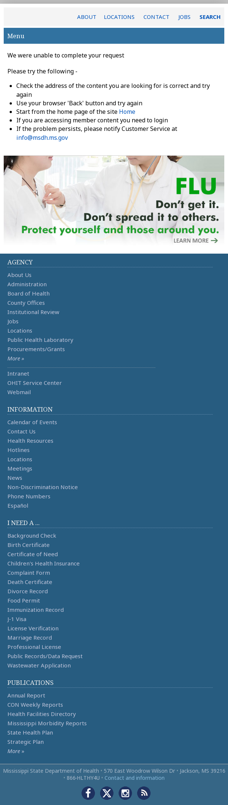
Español (17, 505)
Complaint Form (28, 572)
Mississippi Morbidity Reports (47, 723)
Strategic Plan (25, 741)
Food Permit (23, 600)
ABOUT (86, 16)
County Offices (26, 302)
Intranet (18, 373)
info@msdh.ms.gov (42, 137)
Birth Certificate (28, 544)
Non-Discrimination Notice (42, 487)
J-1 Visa (16, 619)
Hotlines (18, 449)
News (14, 477)
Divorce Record (27, 591)
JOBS (184, 16)
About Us (19, 274)
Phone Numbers (28, 496)
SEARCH (210, 16)
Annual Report (26, 695)
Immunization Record (35, 609)
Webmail (19, 392)
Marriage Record (29, 637)
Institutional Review (33, 312)
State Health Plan (30, 732)
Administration (27, 284)
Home (127, 112)
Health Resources (30, 440)
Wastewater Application (39, 665)
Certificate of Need (32, 554)
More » (15, 358)
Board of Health (28, 293)
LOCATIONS (119, 16)
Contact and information (135, 777)
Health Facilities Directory (41, 713)
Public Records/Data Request (45, 656)
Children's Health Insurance (43, 563)
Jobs (13, 321)
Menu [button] (114, 36)
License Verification (33, 628)
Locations (19, 330)
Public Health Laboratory (40, 339)
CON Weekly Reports (35, 704)
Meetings (19, 468)
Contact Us (21, 431)
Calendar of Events (32, 422)
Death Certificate (29, 581)
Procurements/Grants (36, 349)
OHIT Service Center (34, 382)
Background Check (31, 535)
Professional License (34, 646)
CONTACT (156, 16)
